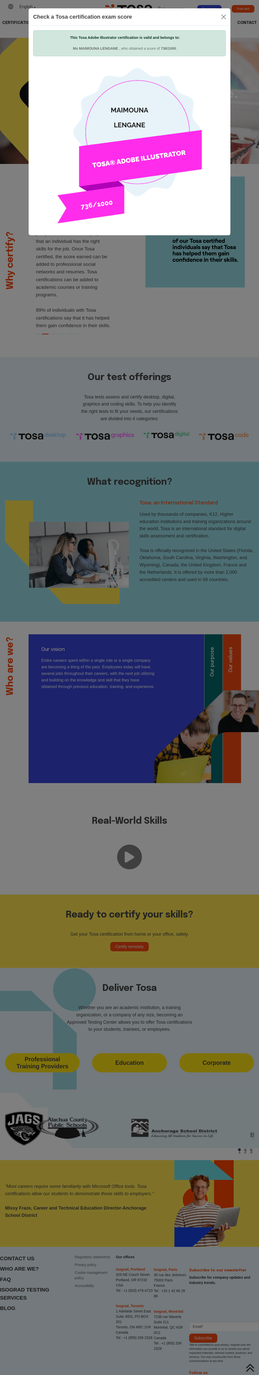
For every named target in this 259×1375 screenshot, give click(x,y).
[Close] (223, 16)
